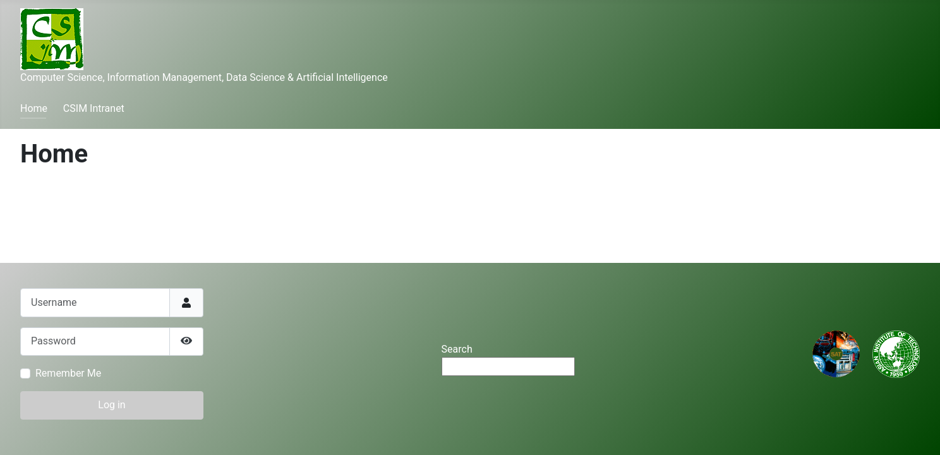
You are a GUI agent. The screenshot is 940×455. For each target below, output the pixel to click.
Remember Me (68, 373)
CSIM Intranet (93, 108)
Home (33, 108)
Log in (111, 405)
